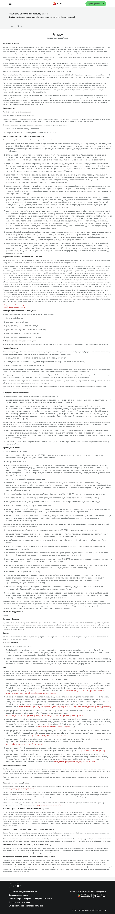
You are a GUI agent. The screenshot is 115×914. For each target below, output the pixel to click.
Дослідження (14, 902)
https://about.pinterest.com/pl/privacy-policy (25, 744)
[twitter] (18, 885)
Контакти (26, 902)
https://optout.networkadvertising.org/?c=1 (49, 805)
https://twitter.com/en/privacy (92, 750)
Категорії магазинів (34, 906)
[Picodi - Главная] (57, 3)
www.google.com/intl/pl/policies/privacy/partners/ (63, 715)
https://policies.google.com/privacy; (14, 307)
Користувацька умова (18, 895)
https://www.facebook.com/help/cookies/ (56, 726)
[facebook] (11, 885)
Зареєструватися (94, 4)
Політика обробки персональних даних (26, 898)
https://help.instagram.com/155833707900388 (50, 735)
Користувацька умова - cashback (23, 891)
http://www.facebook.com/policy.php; (14, 305)
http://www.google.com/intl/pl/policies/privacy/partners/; (31, 693)
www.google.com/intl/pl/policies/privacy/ (23, 715)
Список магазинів (16, 906)
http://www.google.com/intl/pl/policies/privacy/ (83, 690)
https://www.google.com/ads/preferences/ (21, 789)
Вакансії (48, 898)
